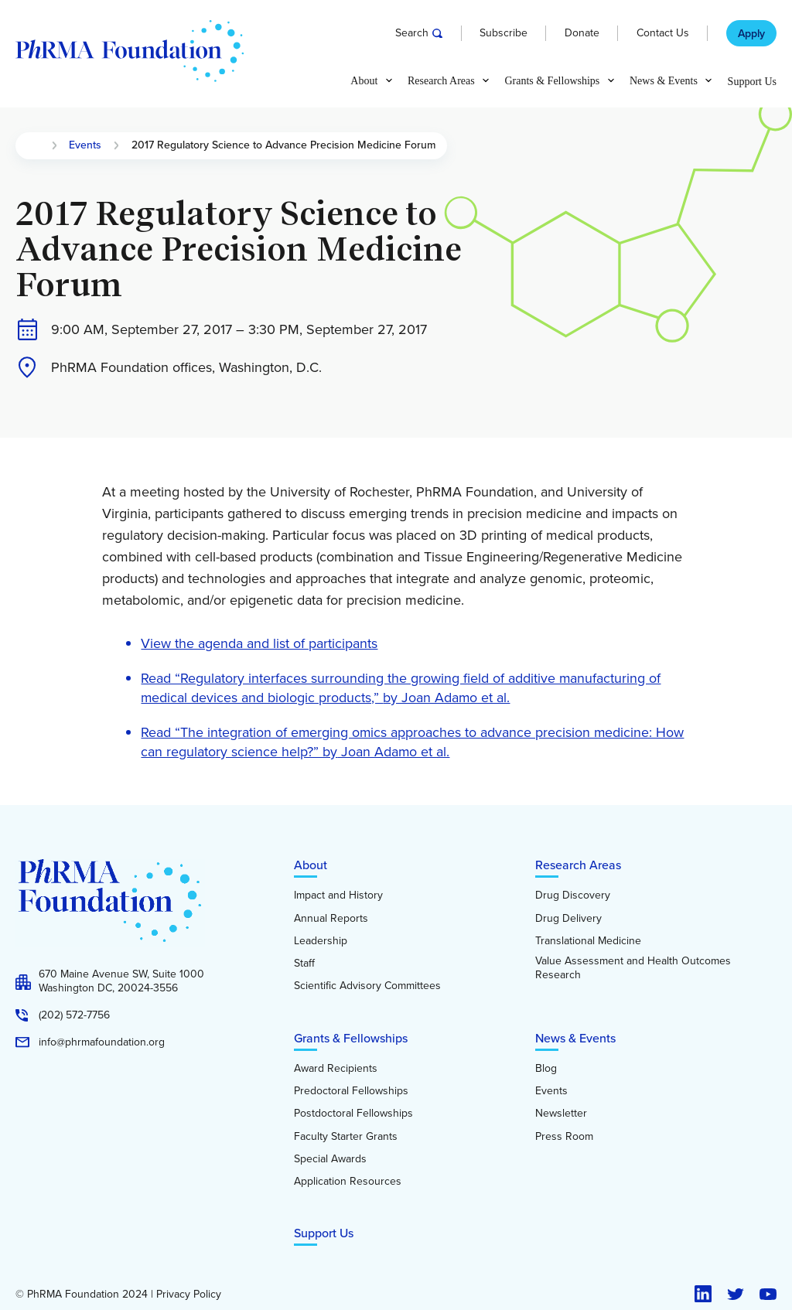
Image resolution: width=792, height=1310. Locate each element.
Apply (751, 33)
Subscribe (503, 33)
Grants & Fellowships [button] (551, 81)
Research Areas (578, 865)
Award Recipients (335, 1069)
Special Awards (330, 1159)
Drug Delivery (568, 919)
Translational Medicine (588, 941)
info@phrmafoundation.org (102, 1042)
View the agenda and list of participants (259, 643)
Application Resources (347, 1182)
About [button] (363, 81)
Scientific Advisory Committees (367, 986)
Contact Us (663, 33)
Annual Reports (331, 919)
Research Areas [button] (441, 81)
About (310, 865)
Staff (304, 964)
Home (33, 145)
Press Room (564, 1137)
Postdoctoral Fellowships (353, 1114)
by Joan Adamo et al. (446, 697)
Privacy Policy (188, 1294)
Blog (546, 1069)
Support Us (752, 82)
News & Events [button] (664, 81)
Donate (582, 33)
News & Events (575, 1038)
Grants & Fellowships (351, 1038)
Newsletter (561, 1114)
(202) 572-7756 (74, 1015)
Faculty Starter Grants (346, 1137)
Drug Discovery (572, 895)
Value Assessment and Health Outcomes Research (633, 967)
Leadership (320, 941)
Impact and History (338, 895)
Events (85, 145)
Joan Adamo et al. (393, 752)
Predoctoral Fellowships (351, 1091)
